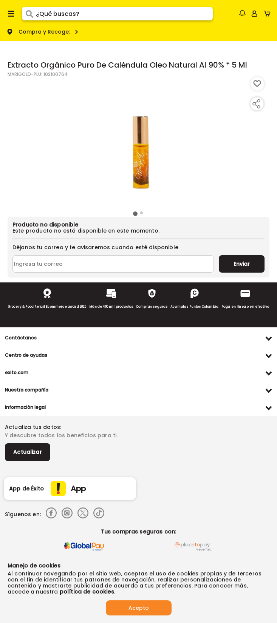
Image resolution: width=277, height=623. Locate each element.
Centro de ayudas (26, 355)
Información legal (25, 407)
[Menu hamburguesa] (11, 14)
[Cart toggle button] (269, 13)
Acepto (138, 608)
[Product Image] (138, 143)
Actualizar (27, 452)
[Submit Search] (29, 13)
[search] (124, 13)
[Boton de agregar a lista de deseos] (257, 84)
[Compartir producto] (256, 104)
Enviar (242, 264)
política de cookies (87, 591)
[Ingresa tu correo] (113, 264)
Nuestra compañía (26, 390)
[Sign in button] (254, 13)
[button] (242, 13)
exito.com (16, 372)
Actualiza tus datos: (33, 427)
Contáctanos (21, 338)
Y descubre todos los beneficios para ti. (61, 435)
